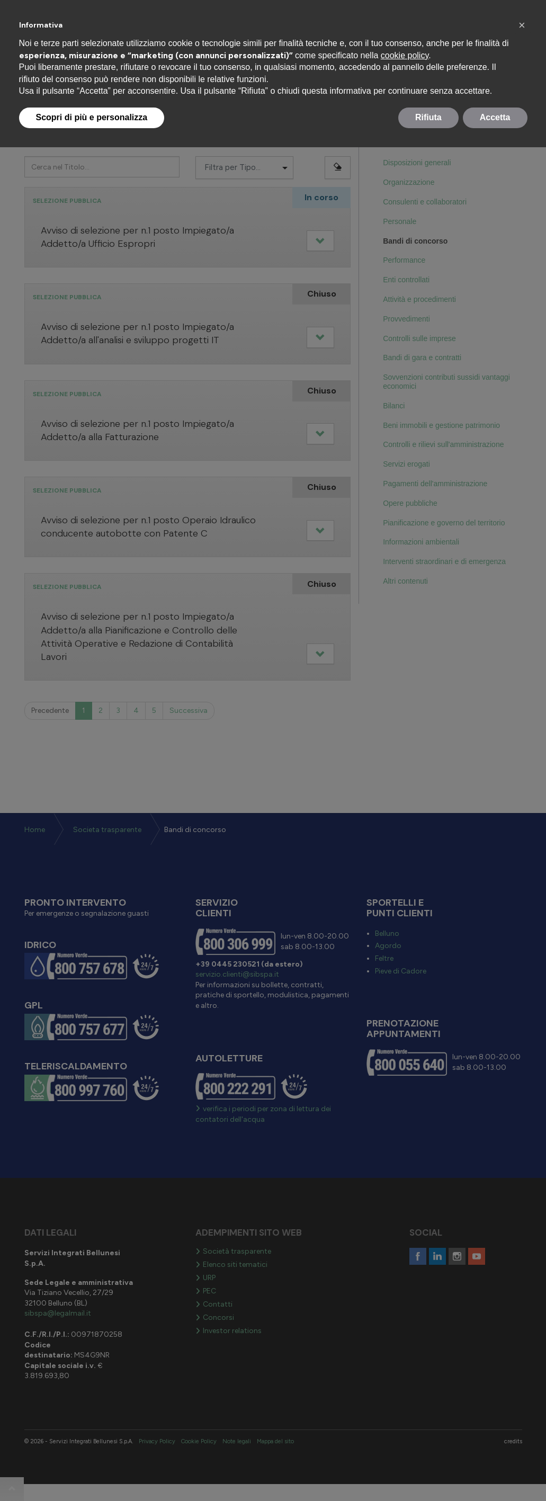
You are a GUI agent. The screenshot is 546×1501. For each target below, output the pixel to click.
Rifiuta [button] (428, 117)
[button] (522, 25)
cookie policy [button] (404, 55)
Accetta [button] (495, 117)
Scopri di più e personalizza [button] (92, 117)
